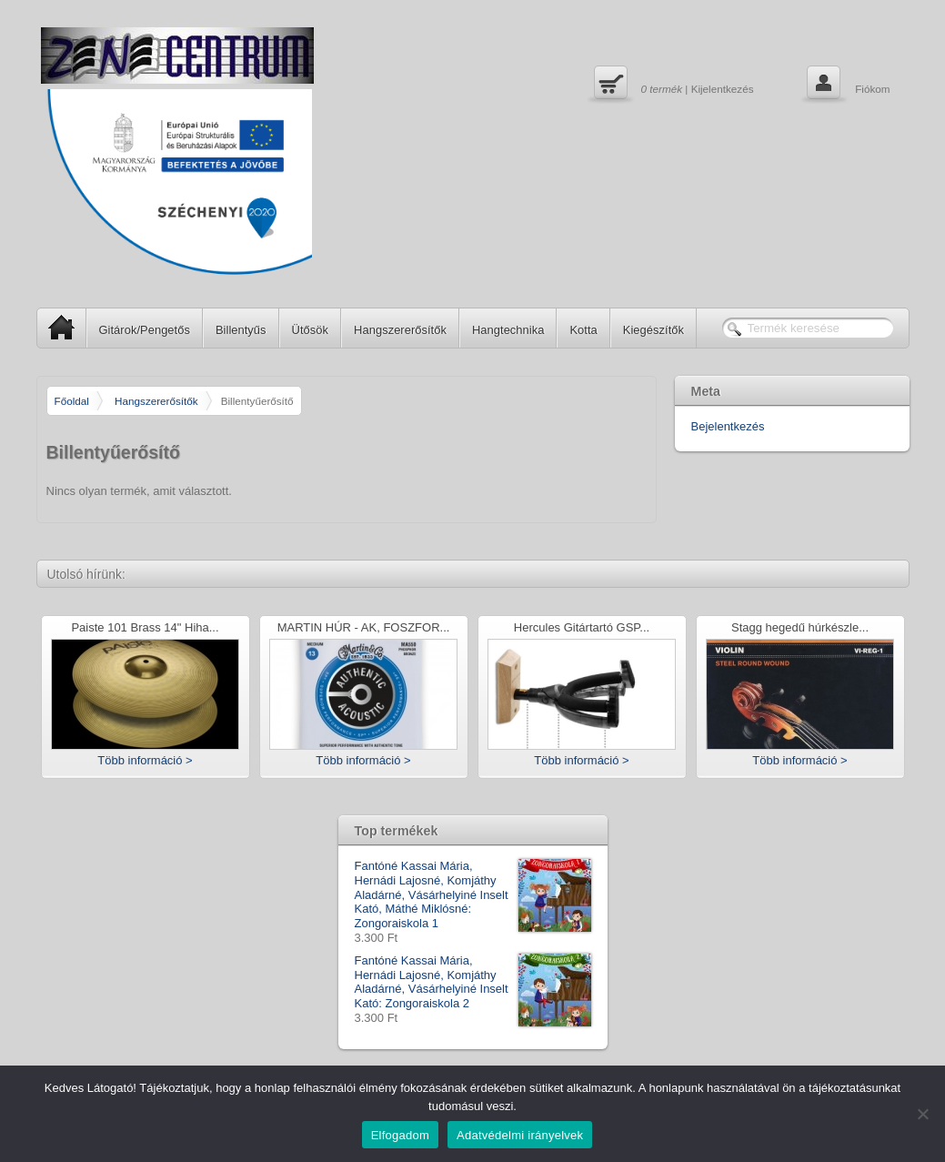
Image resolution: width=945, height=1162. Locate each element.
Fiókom (846, 85)
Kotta (583, 330)
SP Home (56, 327)
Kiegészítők (653, 330)
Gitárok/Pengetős (144, 330)
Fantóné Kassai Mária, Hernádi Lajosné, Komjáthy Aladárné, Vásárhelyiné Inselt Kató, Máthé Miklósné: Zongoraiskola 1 (473, 894)
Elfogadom (400, 1135)
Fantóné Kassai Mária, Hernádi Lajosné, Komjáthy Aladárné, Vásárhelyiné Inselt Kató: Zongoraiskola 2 (473, 982)
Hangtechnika (508, 330)
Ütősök (310, 330)
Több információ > (144, 760)
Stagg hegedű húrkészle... (800, 628)
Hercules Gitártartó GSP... (581, 628)
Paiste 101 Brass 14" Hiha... (144, 628)
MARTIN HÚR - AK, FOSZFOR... (363, 628)
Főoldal (72, 401)
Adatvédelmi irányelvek (520, 1135)
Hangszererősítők (400, 330)
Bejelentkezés (728, 426)
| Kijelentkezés (671, 85)
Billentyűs (241, 330)
